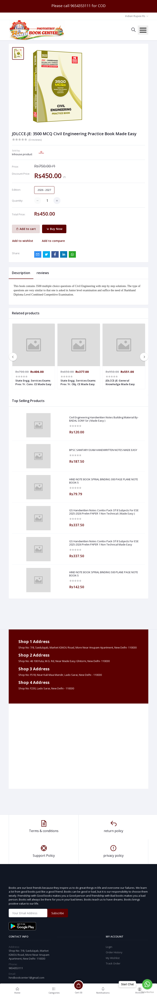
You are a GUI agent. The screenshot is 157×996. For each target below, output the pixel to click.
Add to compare (53, 241)
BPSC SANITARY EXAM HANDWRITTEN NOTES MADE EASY (103, 450)
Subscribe (57, 913)
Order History (114, 952)
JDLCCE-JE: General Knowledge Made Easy (120, 382)
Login (109, 947)
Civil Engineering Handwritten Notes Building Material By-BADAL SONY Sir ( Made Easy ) (103, 419)
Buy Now (54, 229)
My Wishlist (113, 958)
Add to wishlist (22, 241)
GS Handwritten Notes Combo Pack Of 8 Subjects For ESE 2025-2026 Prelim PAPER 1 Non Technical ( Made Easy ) (104, 512)
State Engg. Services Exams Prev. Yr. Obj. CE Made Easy (77, 382)
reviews (43, 273)
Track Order (113, 963)
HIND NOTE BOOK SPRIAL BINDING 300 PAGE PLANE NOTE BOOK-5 (103, 481)
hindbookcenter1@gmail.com (26, 977)
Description (21, 273)
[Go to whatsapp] (147, 984)
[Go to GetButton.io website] (147, 992)
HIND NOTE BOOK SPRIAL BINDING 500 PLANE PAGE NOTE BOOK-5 (103, 574)
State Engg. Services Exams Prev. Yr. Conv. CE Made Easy (33, 382)
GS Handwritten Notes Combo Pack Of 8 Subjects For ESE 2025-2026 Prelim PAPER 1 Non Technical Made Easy (104, 543)
